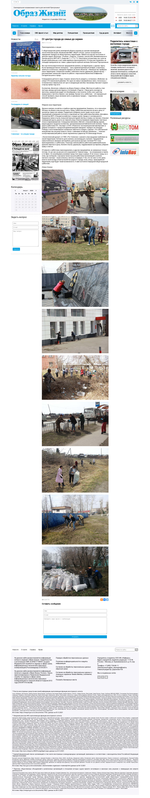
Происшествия (88, 33)
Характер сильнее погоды (21, 76)
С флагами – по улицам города (22, 134)
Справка (33, 26)
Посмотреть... (116, 114)
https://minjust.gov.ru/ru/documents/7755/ (34, 715)
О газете (24, 26)
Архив (40, 26)
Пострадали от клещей (19, 104)
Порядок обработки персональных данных (72, 661)
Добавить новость (124, 82)
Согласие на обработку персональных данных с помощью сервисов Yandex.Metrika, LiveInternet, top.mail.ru (74, 677)
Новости (15, 26)
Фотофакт (117, 33)
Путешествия (73, 33)
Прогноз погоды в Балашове (125, 7)
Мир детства (58, 33)
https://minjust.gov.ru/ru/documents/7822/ (34, 793)
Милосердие (131, 33)
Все (36, 39)
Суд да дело (104, 33)
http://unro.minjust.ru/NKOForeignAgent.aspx (34, 754)
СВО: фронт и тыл (41, 33)
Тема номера (25, 33)
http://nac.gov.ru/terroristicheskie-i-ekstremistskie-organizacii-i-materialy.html (45, 769)
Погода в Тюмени (125, 9)
